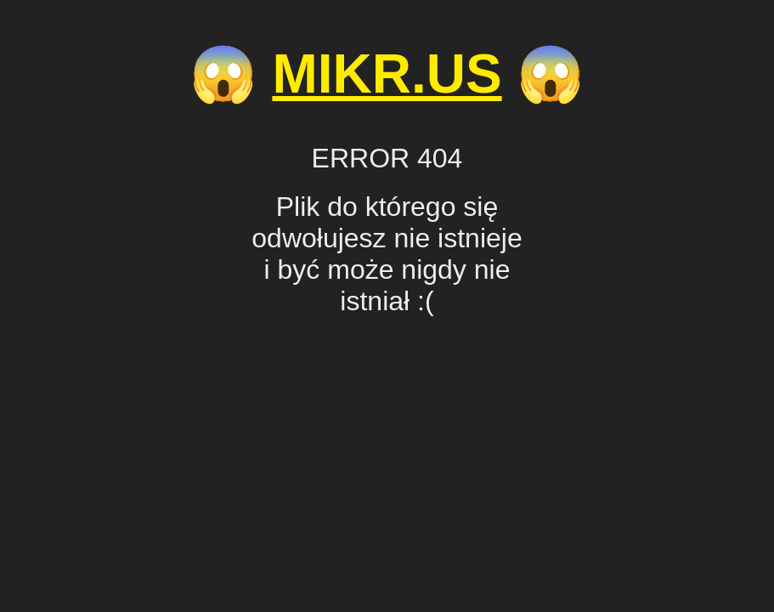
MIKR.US (386, 74)
